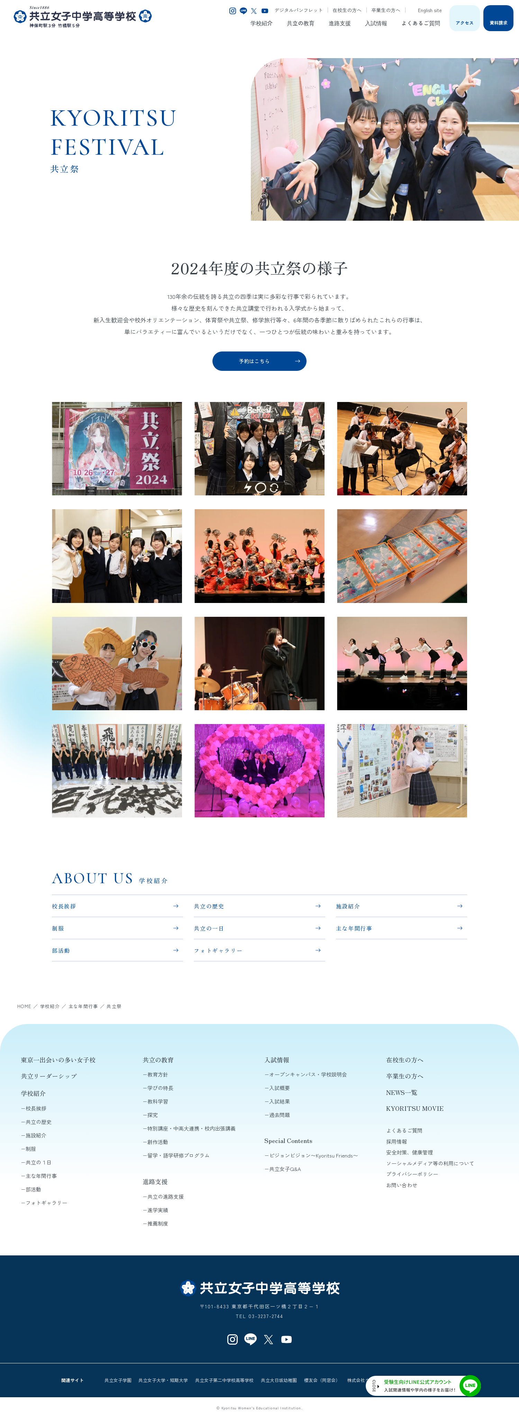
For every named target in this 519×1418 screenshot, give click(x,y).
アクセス (465, 22)
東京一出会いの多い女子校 (58, 1059)
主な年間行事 (354, 928)
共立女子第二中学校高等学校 (224, 1380)
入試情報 (376, 23)
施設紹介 (348, 906)
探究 (152, 1114)
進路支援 (340, 23)
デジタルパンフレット (298, 10)
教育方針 (157, 1074)
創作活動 (157, 1141)
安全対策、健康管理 (409, 1152)
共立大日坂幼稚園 (279, 1380)
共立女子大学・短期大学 (163, 1380)
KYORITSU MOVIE (415, 1108)
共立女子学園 (117, 1380)
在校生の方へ (347, 10)
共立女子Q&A (285, 1168)
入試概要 (279, 1087)
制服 (58, 928)
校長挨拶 (64, 906)
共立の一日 (209, 928)
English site (425, 10)
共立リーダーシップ (49, 1075)
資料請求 (498, 22)
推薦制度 (157, 1223)
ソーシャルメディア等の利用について (430, 1163)
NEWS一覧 (401, 1092)
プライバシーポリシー (412, 1174)
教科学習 (157, 1101)
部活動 (61, 950)
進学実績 (157, 1210)
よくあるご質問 (420, 23)
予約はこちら (254, 361)
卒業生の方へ (385, 10)
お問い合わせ (401, 1185)
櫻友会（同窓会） (322, 1380)
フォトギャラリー (218, 950)
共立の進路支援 (165, 1196)
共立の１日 (39, 1162)
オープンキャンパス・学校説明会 (308, 1074)
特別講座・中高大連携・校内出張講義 (191, 1128)
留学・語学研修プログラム (178, 1155)
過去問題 (279, 1114)
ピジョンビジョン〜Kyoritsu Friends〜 (313, 1155)
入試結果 (279, 1101)
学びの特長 (160, 1087)
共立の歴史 (209, 906)
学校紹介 (262, 23)
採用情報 (396, 1141)
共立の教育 (301, 23)
